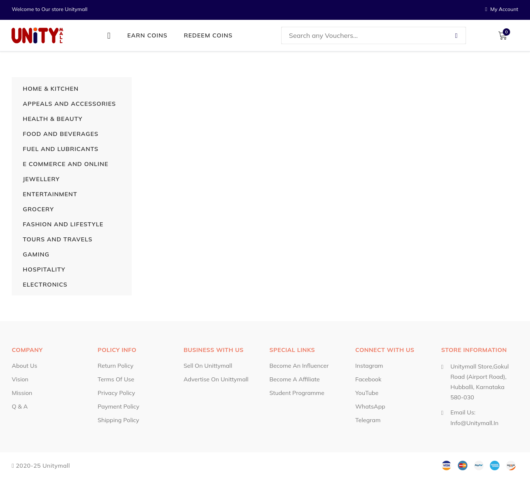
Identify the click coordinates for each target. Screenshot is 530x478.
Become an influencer (299, 365)
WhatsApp (370, 406)
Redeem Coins (208, 35)
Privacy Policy (116, 392)
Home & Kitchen (51, 88)
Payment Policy (118, 406)
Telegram (368, 420)
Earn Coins (147, 35)
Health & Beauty (52, 118)
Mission (22, 392)
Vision (20, 379)
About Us (24, 365)
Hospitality (44, 269)
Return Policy (115, 365)
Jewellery (41, 179)
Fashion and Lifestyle (63, 224)
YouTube (366, 392)
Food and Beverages (60, 133)
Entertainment (50, 194)
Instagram (369, 365)
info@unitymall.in (475, 422)
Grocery (38, 209)
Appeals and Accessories (69, 103)
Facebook (368, 379)
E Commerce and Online (65, 164)
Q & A (20, 406)
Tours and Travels (57, 239)
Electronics (45, 284)
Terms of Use (116, 379)
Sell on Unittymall (208, 365)
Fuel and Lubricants (61, 148)
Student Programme (296, 392)
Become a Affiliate (294, 379)
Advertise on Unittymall (216, 379)
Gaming (36, 254)
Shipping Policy (118, 420)
